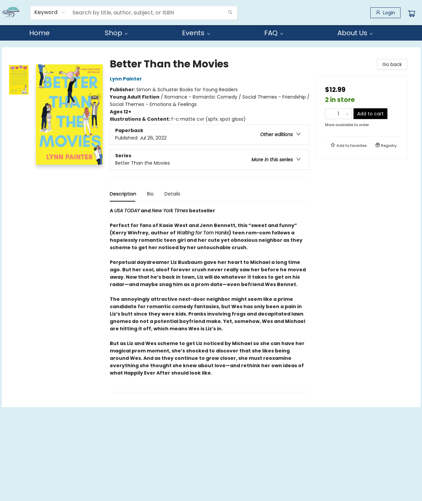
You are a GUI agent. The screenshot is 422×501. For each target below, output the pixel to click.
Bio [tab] (150, 193)
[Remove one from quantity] (329, 113)
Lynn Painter (127, 78)
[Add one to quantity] (347, 113)
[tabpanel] (210, 299)
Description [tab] (123, 193)
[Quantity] (338, 113)
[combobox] (50, 12)
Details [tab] (172, 193)
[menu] (211, 33)
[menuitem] (39, 33)
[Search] (230, 12)
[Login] (385, 12)
